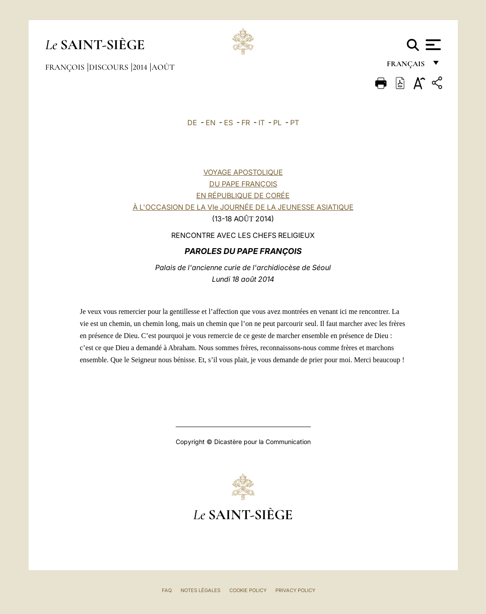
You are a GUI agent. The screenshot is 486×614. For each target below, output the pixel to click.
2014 (141, 67)
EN (211, 122)
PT (294, 122)
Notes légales (200, 590)
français (406, 66)
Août (163, 67)
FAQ (167, 590)
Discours (109, 67)
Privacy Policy (295, 590)
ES (228, 122)
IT (261, 122)
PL (277, 122)
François (65, 67)
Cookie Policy (247, 590)
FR (245, 122)
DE (192, 122)
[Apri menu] (432, 44)
